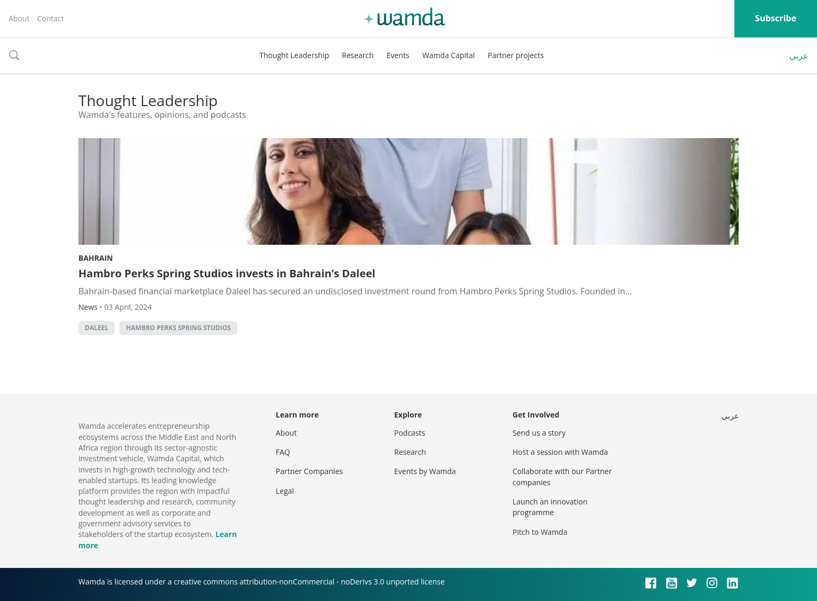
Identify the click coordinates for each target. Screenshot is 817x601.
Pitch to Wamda (539, 532)
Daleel (96, 327)
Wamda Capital (448, 55)
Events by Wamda (425, 471)
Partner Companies (309, 471)
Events (398, 55)
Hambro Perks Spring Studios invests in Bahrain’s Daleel (226, 273)
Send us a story (538, 433)
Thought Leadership (294, 55)
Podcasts (409, 433)
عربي (798, 55)
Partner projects (515, 55)
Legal (285, 491)
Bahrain (95, 258)
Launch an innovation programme (550, 506)
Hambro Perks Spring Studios (178, 327)
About (19, 18)
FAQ (283, 452)
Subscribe (775, 18)
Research (358, 55)
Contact (50, 18)
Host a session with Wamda (560, 452)
